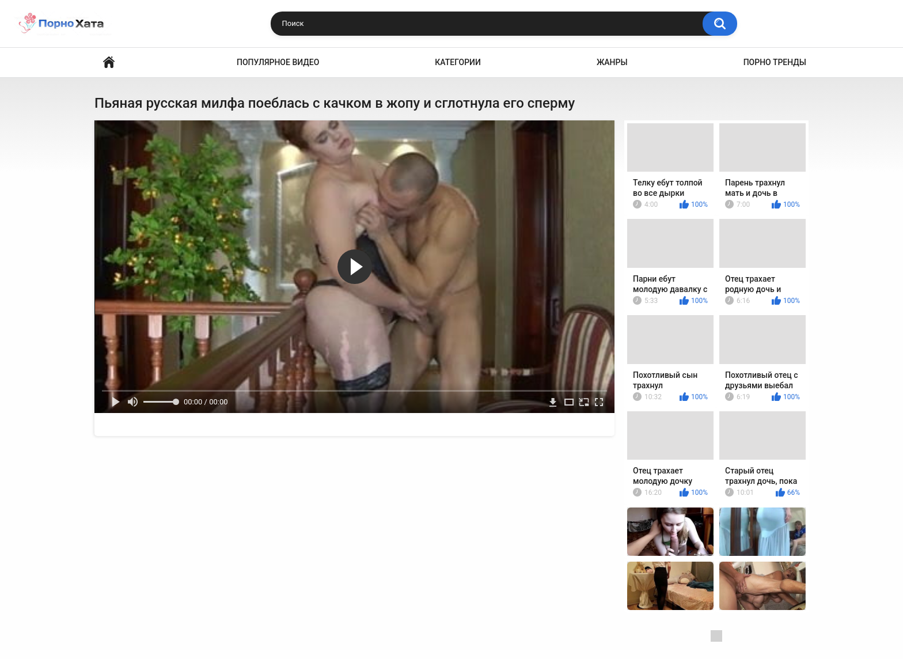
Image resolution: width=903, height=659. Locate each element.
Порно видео (108, 62)
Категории (458, 62)
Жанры (612, 62)
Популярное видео (278, 62)
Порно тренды (774, 62)
